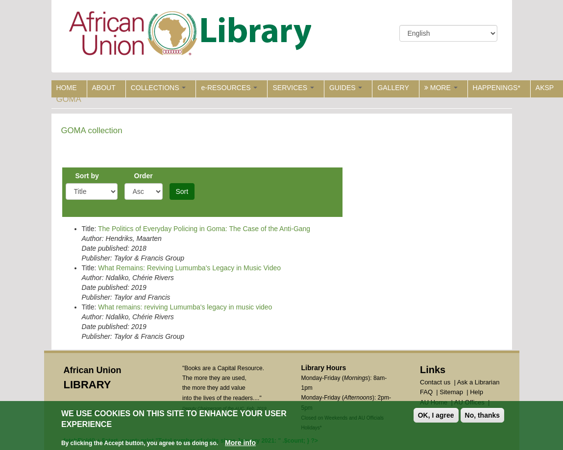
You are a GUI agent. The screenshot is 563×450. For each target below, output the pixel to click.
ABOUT (104, 88)
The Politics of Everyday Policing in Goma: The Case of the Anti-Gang (204, 229)
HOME (66, 88)
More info (240, 444)
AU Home (433, 402)
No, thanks (482, 417)
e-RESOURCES (229, 88)
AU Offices (469, 402)
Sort (182, 191)
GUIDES (346, 88)
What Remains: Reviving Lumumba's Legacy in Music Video (189, 268)
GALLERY (393, 88)
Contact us (435, 382)
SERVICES (293, 88)
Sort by (87, 176)
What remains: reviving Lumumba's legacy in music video (185, 307)
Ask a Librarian (478, 382)
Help (476, 392)
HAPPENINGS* (496, 88)
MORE (441, 88)
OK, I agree (436, 417)
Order (143, 176)
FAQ (426, 392)
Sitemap (451, 392)
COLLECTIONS (158, 88)
